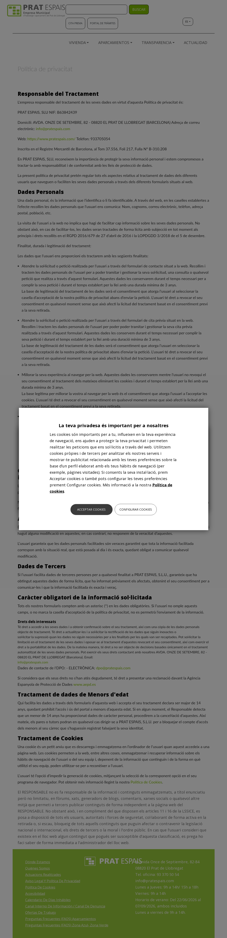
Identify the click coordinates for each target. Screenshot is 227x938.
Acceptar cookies (91, 509)
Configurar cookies (135, 509)
